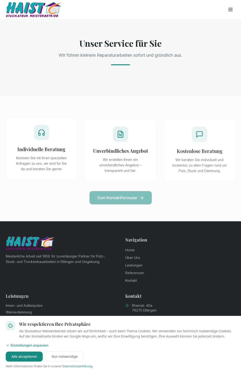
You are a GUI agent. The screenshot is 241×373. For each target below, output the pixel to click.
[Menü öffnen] (230, 9)
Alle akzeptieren (24, 356)
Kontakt (131, 280)
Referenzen (134, 273)
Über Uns (132, 258)
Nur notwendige (65, 356)
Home (130, 250)
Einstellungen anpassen (27, 345)
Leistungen (133, 265)
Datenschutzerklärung (77, 366)
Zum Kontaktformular (120, 199)
